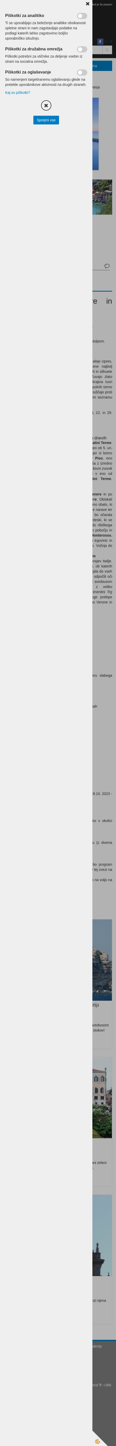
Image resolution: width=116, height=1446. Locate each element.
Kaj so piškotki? (17, 93)
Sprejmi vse (46, 120)
